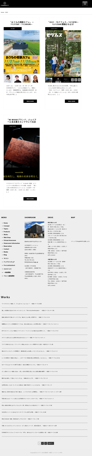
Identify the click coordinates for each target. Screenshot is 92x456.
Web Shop (7, 237)
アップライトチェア (9, 262)
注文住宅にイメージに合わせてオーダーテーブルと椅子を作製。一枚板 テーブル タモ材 (24, 412)
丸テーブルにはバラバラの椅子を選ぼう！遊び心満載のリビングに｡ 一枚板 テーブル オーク (25, 364)
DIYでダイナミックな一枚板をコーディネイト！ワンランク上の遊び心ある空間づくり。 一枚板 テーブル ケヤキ (30, 330)
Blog (5, 255)
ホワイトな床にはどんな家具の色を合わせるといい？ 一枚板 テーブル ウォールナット (23, 337)
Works (6, 234)
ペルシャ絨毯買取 (9, 276)
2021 (6, 12)
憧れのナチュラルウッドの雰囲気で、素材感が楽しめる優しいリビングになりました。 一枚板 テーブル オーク (30, 351)
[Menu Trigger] (84, 3)
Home (2, 12)
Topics (6, 229)
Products (7, 232)
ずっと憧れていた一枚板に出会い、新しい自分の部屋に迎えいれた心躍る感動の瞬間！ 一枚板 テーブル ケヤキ (30, 371)
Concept (7, 226)
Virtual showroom (10, 240)
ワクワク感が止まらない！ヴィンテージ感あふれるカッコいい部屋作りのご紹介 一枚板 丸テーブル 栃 (27, 344)
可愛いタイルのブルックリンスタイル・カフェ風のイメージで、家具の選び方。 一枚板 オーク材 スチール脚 (29, 425)
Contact (6, 249)
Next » (50, 443)
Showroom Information (12, 243)
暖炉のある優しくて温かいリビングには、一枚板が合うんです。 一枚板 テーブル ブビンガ (25, 378)
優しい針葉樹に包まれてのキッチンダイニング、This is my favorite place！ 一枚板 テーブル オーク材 (28, 310)
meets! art (8, 269)
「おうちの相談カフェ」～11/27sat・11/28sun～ (21, 23)
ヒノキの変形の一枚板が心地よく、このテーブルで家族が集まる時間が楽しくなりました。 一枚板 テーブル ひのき (31, 358)
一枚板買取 (7, 272)
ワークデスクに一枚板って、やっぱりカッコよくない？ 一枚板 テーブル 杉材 (22, 303)
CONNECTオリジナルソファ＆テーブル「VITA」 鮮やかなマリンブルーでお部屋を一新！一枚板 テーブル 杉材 (30, 432)
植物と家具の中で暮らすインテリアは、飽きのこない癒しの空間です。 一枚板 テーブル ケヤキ (26, 317)
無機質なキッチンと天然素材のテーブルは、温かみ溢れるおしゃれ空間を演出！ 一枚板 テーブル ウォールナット (30, 324)
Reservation (8, 246)
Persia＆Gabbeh (9, 265)
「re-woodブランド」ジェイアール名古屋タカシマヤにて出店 (21, 121)
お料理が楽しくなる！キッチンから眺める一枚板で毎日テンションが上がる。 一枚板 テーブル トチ (27, 385)
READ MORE (30, 101)
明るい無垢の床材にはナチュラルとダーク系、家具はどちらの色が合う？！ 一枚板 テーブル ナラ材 (27, 405)
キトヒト (6, 258)
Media (6, 252)
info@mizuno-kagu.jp (31, 262)
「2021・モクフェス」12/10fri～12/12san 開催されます (63, 23)
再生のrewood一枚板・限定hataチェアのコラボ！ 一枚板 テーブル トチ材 (20, 419)
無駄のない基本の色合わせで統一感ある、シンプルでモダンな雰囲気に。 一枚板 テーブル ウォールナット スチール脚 (31, 391)
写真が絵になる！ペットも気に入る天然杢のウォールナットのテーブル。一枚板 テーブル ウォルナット (28, 398)
